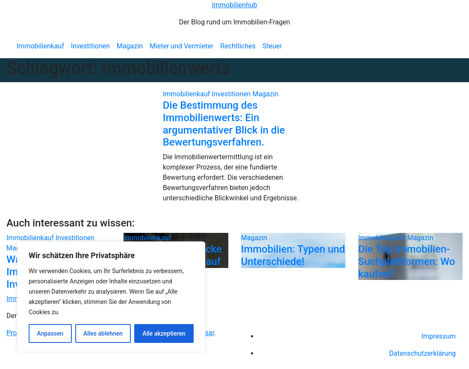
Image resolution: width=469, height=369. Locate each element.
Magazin (130, 46)
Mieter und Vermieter (181, 46)
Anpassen (50, 333)
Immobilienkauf (40, 46)
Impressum (439, 336)
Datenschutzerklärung (422, 353)
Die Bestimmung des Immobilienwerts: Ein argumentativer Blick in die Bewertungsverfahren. (224, 123)
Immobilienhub (234, 5)
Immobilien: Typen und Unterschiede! (293, 255)
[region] (111, 296)
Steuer (272, 46)
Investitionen (90, 46)
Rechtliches (237, 46)
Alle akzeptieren (163, 333)
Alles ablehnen (103, 333)
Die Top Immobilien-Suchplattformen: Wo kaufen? (406, 261)
